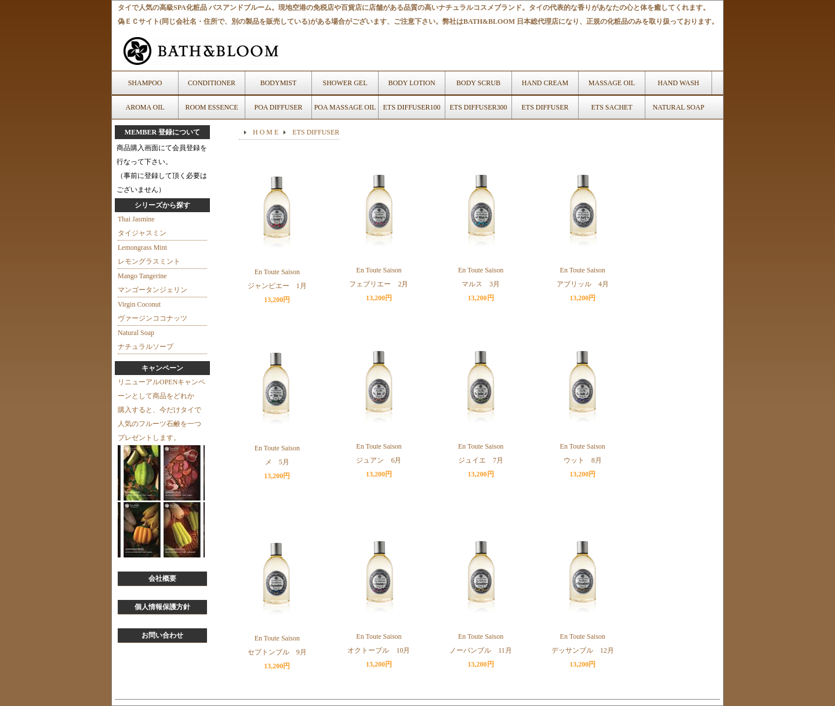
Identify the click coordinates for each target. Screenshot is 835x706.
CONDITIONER (211, 83)
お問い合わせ (162, 635)
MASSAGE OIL (612, 83)
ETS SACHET (611, 107)
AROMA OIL (144, 107)
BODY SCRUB (478, 83)
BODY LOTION (411, 83)
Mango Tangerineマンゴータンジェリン (152, 283)
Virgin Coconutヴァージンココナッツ (152, 311)
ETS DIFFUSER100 (411, 107)
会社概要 (162, 578)
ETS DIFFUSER (544, 107)
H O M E (265, 132)
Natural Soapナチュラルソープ (145, 340)
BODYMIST (278, 83)
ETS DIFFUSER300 (478, 107)
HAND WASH (678, 83)
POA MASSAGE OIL (345, 107)
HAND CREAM (545, 83)
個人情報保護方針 (162, 607)
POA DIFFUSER (278, 107)
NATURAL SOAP (678, 107)
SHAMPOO (145, 83)
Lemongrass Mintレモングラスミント (149, 254)
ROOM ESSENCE (211, 107)
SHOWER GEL (345, 83)
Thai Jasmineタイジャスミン (142, 226)
